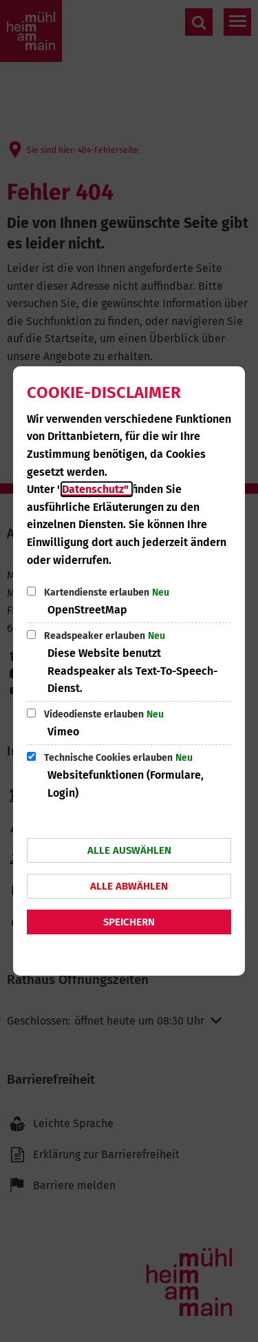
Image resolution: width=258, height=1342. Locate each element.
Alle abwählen (129, 886)
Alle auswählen (129, 850)
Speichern (129, 922)
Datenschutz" (96, 489)
